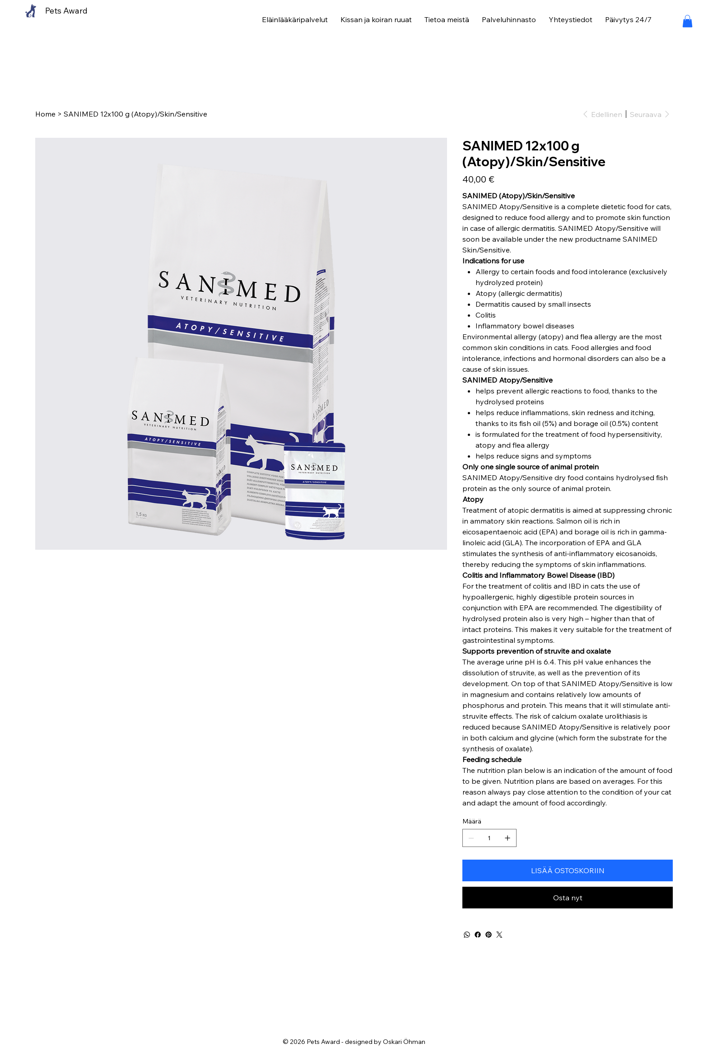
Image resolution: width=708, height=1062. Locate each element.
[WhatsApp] (466, 934)
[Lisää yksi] (507, 838)
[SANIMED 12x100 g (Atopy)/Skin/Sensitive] (135, 113)
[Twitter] (499, 934)
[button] (687, 21)
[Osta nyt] (567, 897)
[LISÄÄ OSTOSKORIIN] (567, 870)
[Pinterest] (488, 934)
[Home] (45, 113)
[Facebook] (477, 934)
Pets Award (66, 10)
